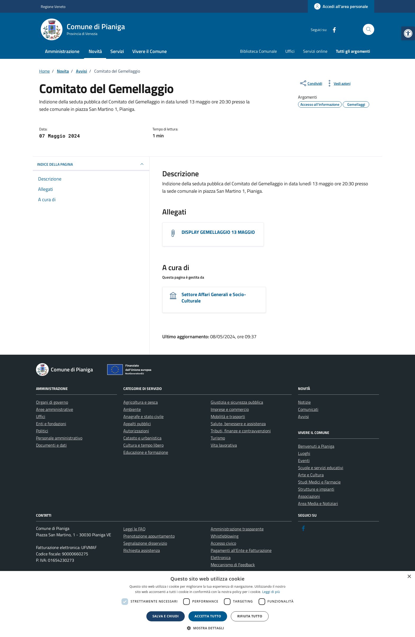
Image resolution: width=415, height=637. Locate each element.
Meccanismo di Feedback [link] (233, 564)
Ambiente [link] (132, 409)
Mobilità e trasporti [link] (228, 416)
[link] (408, 33)
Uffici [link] (290, 51)
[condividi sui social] (310, 83)
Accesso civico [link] (223, 543)
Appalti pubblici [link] (137, 423)
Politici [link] (42, 431)
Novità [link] (95, 51)
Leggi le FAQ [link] (134, 529)
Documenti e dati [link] (51, 445)
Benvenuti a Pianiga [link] (316, 446)
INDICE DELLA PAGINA (91, 164)
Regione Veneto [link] (53, 6)
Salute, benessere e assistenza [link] (238, 423)
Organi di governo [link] (52, 402)
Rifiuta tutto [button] (249, 616)
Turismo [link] (218, 438)
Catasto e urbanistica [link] (142, 438)
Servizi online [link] (315, 51)
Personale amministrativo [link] (59, 438)
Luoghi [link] (304, 453)
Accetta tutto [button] (208, 616)
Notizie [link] (304, 402)
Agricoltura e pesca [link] (140, 402)
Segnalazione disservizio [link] (145, 543)
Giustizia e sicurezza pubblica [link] (237, 402)
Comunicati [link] (308, 409)
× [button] (409, 577)
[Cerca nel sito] (368, 29)
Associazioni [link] (309, 496)
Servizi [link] (117, 51)
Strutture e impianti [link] (316, 489)
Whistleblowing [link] (224, 536)
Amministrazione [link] (62, 51)
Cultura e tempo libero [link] (143, 445)
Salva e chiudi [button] (165, 616)
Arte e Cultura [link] (311, 475)
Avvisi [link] (303, 416)
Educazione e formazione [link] (145, 452)
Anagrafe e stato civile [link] (143, 416)
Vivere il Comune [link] (149, 51)
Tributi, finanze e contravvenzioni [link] (241, 431)
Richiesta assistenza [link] (141, 550)
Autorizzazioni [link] (136, 431)
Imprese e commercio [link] (230, 409)
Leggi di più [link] (271, 592)
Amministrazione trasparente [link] (237, 529)
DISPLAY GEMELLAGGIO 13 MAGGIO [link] (218, 232)
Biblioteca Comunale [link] (258, 51)
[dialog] (207, 604)
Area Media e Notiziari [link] (318, 503)
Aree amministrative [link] (54, 409)
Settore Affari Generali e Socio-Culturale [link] (214, 297)
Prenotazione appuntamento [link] (149, 536)
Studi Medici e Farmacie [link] (319, 482)
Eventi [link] (304, 460)
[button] (207, 628)
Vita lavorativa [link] (224, 445)
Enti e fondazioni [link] (51, 423)
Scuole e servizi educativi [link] (320, 467)
